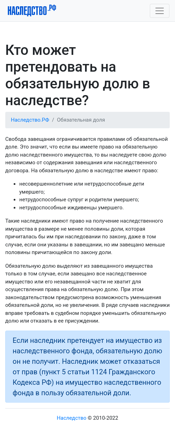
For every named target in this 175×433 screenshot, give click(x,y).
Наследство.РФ (30, 120)
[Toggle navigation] (159, 11)
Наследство (71, 418)
